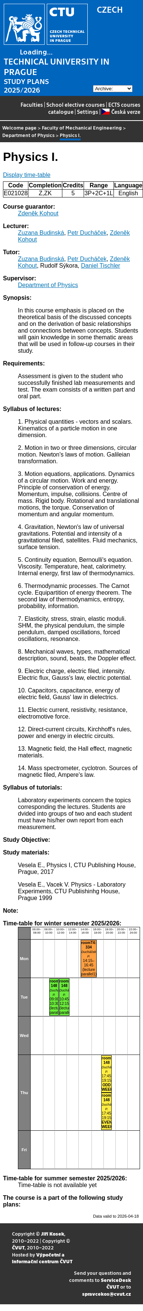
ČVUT (18, 1247)
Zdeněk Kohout (38, 213)
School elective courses (75, 104)
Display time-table (26, 175)
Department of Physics (28, 135)
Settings (87, 111)
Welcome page (19, 127)
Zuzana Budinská (41, 233)
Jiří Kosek (52, 1233)
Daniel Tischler (100, 265)
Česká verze (121, 111)
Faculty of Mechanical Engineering (82, 127)
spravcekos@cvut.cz (106, 1293)
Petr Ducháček (87, 233)
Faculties (32, 104)
